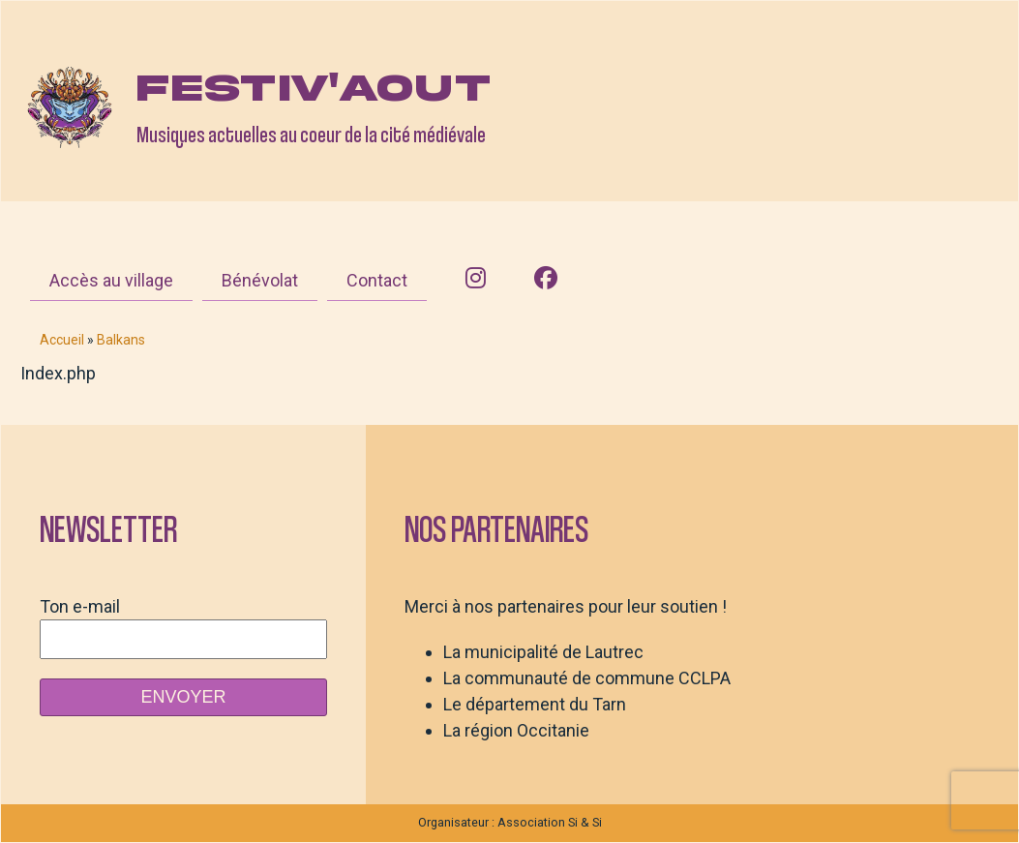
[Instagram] (475, 279)
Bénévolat (260, 280)
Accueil (62, 339)
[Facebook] (545, 279)
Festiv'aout (313, 88)
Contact (376, 280)
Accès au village (111, 280)
